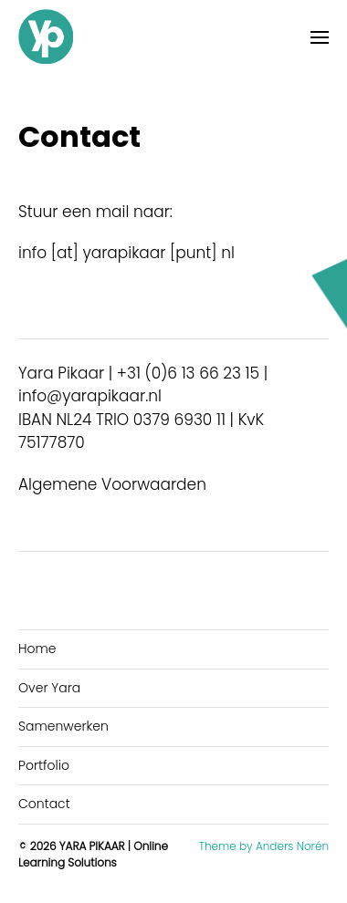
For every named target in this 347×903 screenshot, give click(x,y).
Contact (44, 803)
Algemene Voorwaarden (112, 484)
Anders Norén (292, 846)
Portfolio (43, 765)
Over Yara (49, 688)
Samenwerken (63, 726)
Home (37, 648)
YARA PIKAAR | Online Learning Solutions (93, 854)
